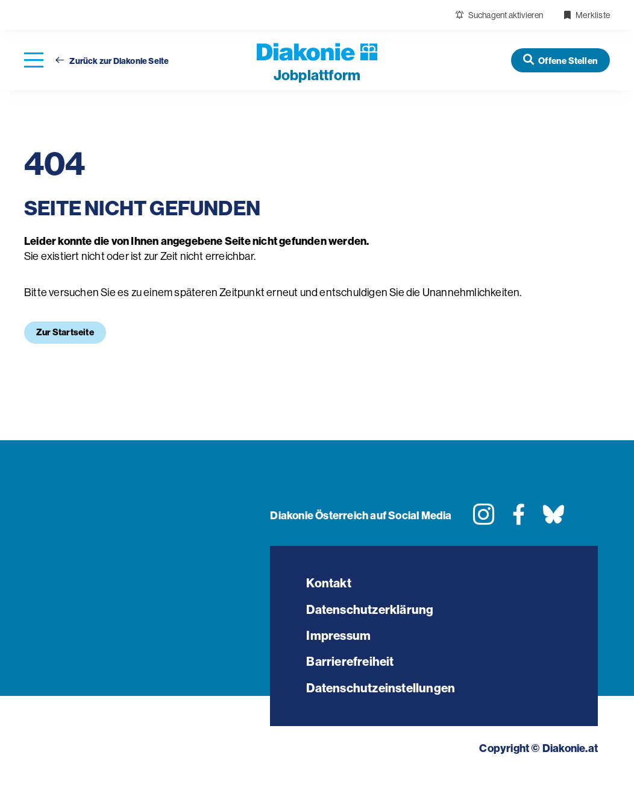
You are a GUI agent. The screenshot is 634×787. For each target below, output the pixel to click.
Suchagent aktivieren (499, 15)
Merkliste (586, 15)
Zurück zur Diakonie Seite (112, 61)
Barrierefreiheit (352, 671)
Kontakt (330, 584)
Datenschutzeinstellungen (386, 700)
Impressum (340, 642)
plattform (317, 75)
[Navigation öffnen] (33, 60)
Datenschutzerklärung (374, 613)
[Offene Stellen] (560, 60)
